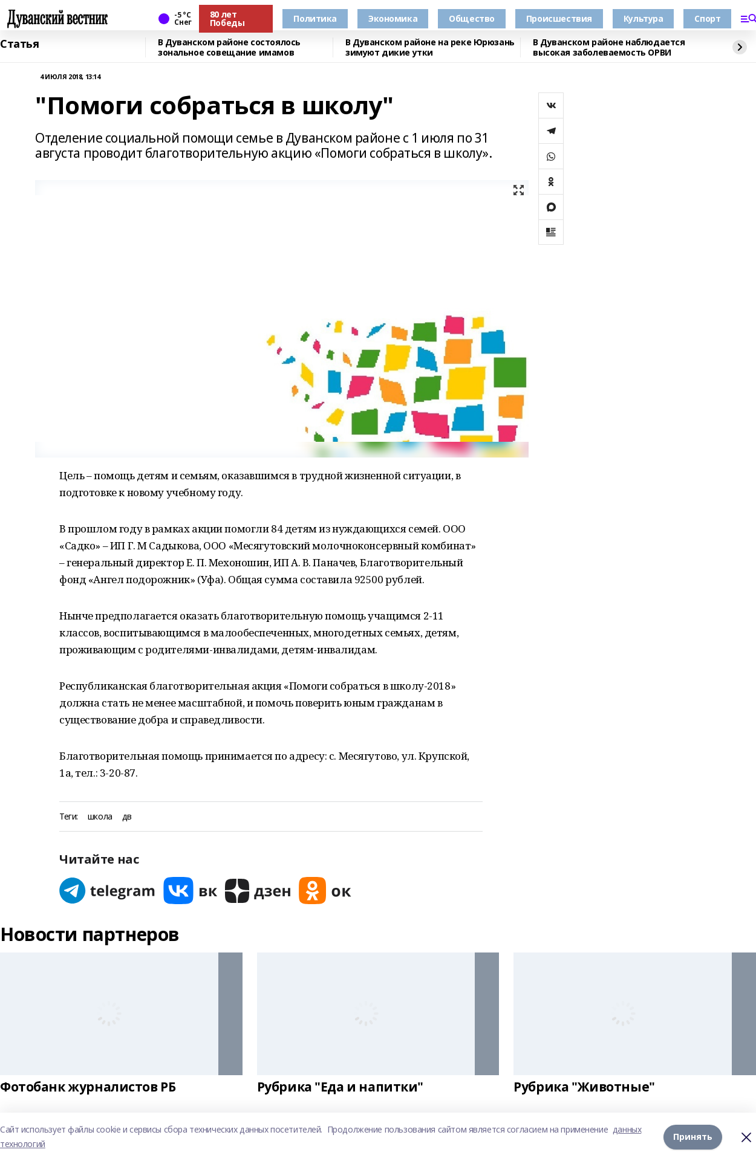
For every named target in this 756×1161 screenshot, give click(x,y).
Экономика (392, 18)
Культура (643, 18)
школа (100, 817)
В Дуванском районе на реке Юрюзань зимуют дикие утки (430, 47)
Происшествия (559, 18)
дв (127, 817)
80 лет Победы (227, 18)
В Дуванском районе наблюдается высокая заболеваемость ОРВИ (609, 47)
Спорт (707, 18)
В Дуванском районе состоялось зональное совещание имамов (229, 47)
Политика (315, 18)
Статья (19, 44)
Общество (472, 18)
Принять (692, 1136)
